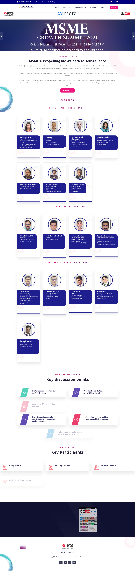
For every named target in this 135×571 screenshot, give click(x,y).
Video (102, 8)
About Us (66, 8)
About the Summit (80, 8)
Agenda (93, 8)
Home (57, 8)
